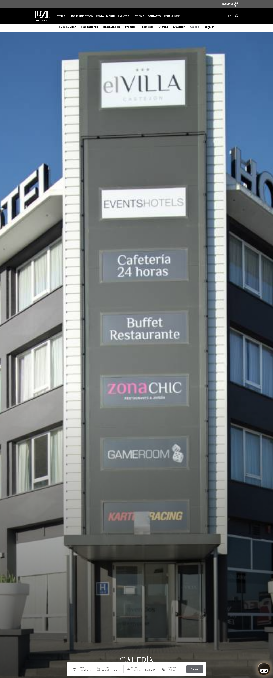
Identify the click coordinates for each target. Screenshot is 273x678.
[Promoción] (175, 670)
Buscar (195, 669)
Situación (179, 27)
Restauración (105, 16)
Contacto (154, 16)
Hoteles (61, 16)
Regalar (209, 27)
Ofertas (163, 27)
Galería (194, 27)
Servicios (147, 27)
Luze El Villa (67, 27)
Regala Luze (172, 16)
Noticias (138, 16)
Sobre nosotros (81, 16)
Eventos (123, 16)
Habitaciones (89, 27)
